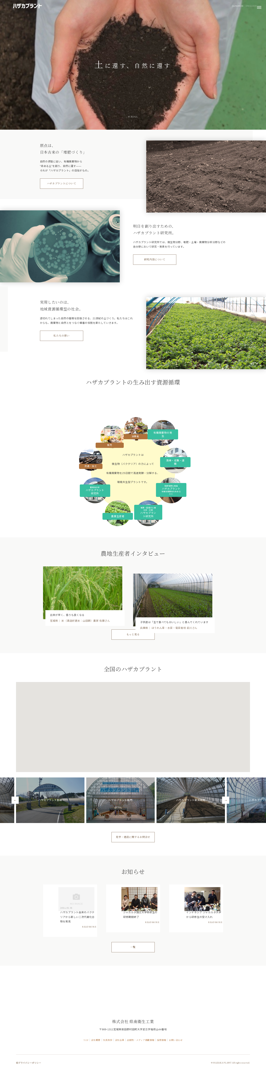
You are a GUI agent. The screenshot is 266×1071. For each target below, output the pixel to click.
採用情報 (169, 1043)
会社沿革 (117, 1043)
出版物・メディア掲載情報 (143, 1043)
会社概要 (85, 1043)
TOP (72, 1043)
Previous (15, 834)
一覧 (133, 993)
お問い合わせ (188, 1043)
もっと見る (133, 663)
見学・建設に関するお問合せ (133, 871)
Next (225, 834)
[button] (102, 798)
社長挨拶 (101, 1043)
